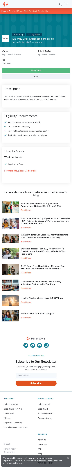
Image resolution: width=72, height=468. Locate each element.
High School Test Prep (13, 423)
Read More (26, 210)
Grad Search (43, 409)
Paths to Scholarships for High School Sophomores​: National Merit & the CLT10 (41, 205)
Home (3, 11)
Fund (11, 11)
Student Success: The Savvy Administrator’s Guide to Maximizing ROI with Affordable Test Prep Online (43, 251)
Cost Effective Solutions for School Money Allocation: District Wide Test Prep (41, 283)
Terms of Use (9, 452)
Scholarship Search (46, 413)
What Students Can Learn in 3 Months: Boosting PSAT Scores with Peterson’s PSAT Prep (44, 236)
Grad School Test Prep (13, 409)
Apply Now (36, 70)
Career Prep (9, 413)
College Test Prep (11, 404)
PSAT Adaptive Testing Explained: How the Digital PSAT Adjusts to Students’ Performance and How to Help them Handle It (45, 221)
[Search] (60, 4)
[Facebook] (32, 345)
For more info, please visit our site (20, 171)
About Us (42, 440)
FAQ (40, 449)
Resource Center (45, 418)
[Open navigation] (66, 4)
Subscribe (36, 383)
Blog (40, 454)
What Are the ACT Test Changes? (37, 313)
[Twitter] (25, 345)
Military (7, 418)
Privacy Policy (10, 449)
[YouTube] (39, 345)
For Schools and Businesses (15, 427)
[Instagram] (46, 345)
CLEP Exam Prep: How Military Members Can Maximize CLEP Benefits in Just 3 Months (42, 267)
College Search (44, 404)
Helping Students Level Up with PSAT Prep (42, 298)
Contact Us (42, 444)
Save (36, 76)
